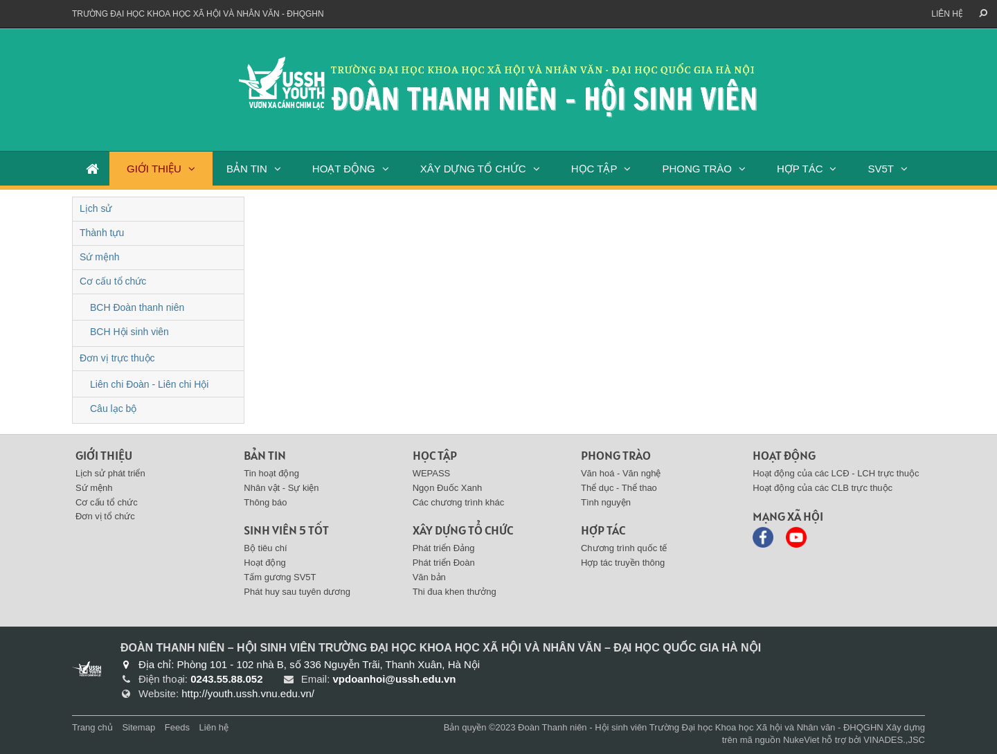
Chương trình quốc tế (624, 548)
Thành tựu (102, 232)
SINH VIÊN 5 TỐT (286, 530)
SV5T (881, 168)
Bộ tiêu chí (265, 548)
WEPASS (432, 473)
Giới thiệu (103, 455)
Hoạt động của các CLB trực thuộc (822, 488)
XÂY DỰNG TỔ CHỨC (473, 168)
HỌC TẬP (594, 168)
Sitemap (138, 727)
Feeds (177, 727)
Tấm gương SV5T (280, 577)
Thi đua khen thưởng (454, 591)
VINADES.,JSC (894, 740)
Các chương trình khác (459, 502)
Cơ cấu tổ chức (113, 281)
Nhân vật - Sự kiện (281, 488)
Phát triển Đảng (444, 548)
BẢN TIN (246, 168)
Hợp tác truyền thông (623, 562)
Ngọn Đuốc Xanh (448, 488)
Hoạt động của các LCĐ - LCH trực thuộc (836, 473)
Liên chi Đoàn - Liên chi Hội (149, 384)
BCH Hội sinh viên (129, 331)
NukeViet (801, 740)
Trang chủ (92, 727)
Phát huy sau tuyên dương (297, 591)
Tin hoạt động (271, 473)
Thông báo (265, 502)
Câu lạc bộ (113, 408)
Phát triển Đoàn (444, 562)
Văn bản (429, 577)
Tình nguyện (606, 502)
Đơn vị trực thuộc (117, 357)
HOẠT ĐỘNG (343, 168)
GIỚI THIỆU (154, 168)
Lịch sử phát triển (110, 473)
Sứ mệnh (99, 256)
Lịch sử (95, 208)
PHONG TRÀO (697, 168)
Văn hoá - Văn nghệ (621, 473)
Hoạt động (265, 562)
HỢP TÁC (800, 168)
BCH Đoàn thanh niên (137, 307)
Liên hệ (947, 14)
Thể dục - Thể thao (619, 488)
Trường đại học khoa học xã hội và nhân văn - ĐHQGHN (198, 14)
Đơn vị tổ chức (105, 516)
